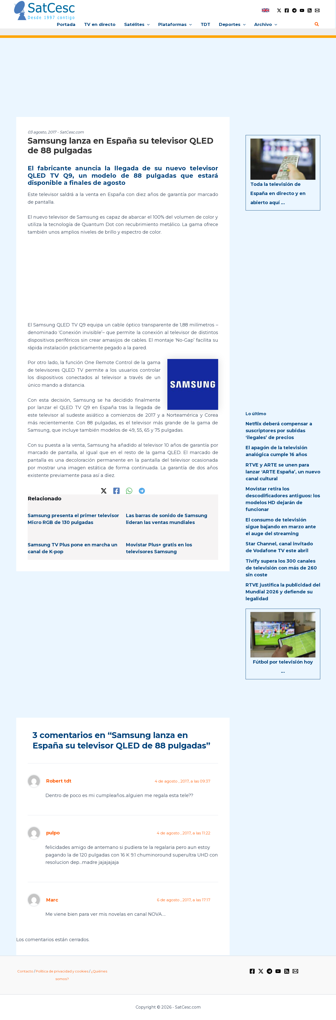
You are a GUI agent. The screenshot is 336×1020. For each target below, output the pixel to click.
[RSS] (309, 10)
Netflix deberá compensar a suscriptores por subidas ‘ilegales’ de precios (279, 430)
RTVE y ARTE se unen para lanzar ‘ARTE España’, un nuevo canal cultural (283, 472)
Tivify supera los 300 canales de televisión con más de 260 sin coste (281, 568)
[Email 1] (317, 10)
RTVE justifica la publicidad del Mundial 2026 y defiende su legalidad (283, 592)
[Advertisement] (168, 80)
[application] (147, 24)
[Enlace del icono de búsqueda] (317, 24)
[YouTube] (302, 10)
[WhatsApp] (129, 491)
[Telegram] (294, 10)
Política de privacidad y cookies (62, 971)
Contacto (25, 971)
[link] (265, 10)
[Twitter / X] (279, 10)
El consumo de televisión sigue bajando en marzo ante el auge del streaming (281, 526)
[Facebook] (286, 10)
